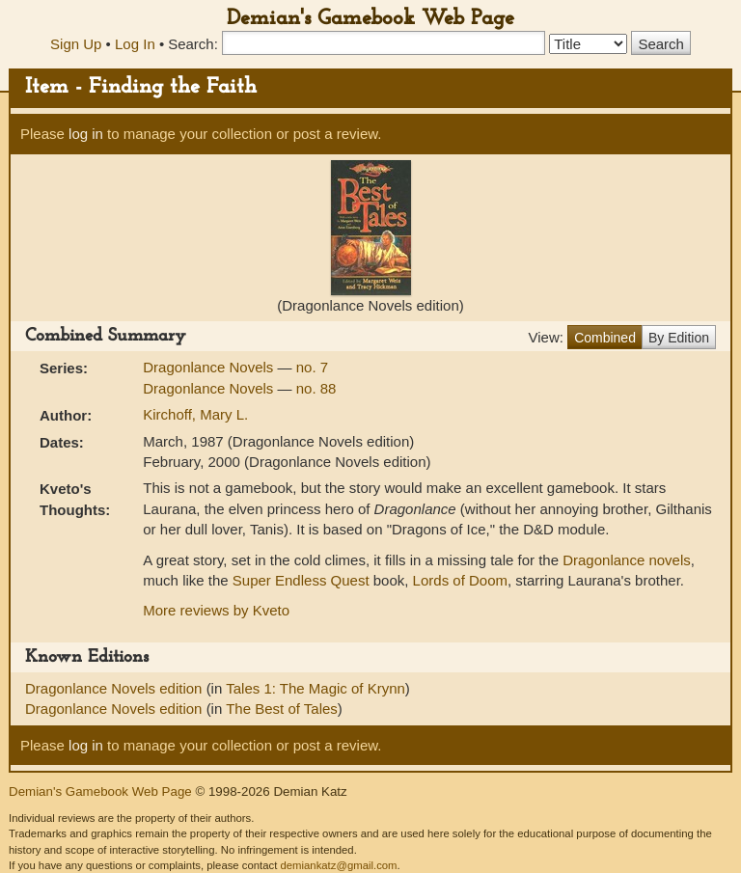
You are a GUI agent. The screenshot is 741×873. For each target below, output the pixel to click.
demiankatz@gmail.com (338, 865)
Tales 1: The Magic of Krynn (315, 688)
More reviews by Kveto (216, 610)
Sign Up (75, 44)
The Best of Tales (282, 708)
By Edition (678, 337)
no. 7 (312, 367)
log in (86, 133)
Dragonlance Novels (210, 367)
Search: (193, 44)
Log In (135, 44)
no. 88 (316, 388)
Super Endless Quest (301, 580)
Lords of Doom (460, 580)
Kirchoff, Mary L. (195, 414)
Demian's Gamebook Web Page (370, 19)
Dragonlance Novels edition (115, 688)
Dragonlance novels (627, 560)
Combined (605, 337)
